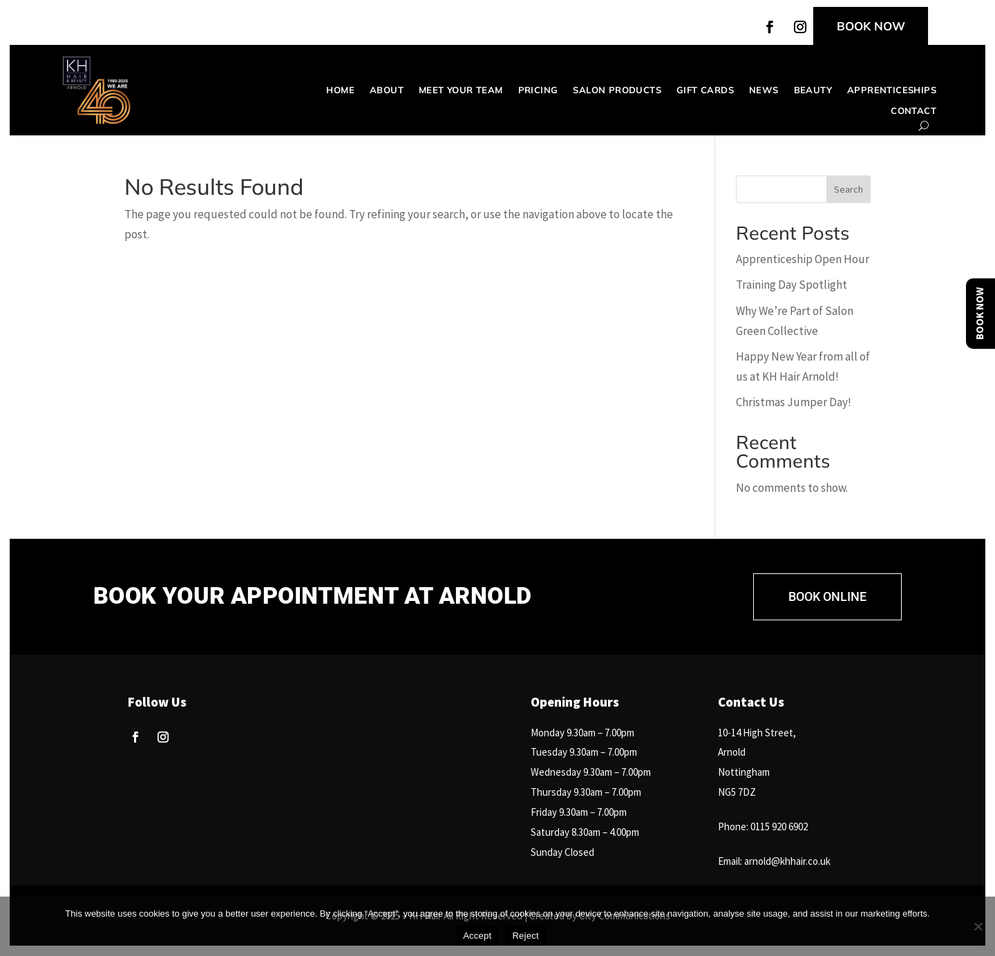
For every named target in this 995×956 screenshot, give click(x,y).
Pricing (538, 90)
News (764, 90)
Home (340, 90)
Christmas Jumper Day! (793, 402)
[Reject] (978, 926)
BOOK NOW (871, 26)
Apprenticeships (891, 90)
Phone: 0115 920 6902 (763, 826)
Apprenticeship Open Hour (802, 259)
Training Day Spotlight (791, 284)
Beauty (813, 90)
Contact (913, 111)
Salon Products (617, 90)
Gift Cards (705, 90)
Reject (525, 935)
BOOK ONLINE (827, 596)
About (387, 90)
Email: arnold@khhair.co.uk (774, 861)
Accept (477, 935)
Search (848, 189)
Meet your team (461, 90)
